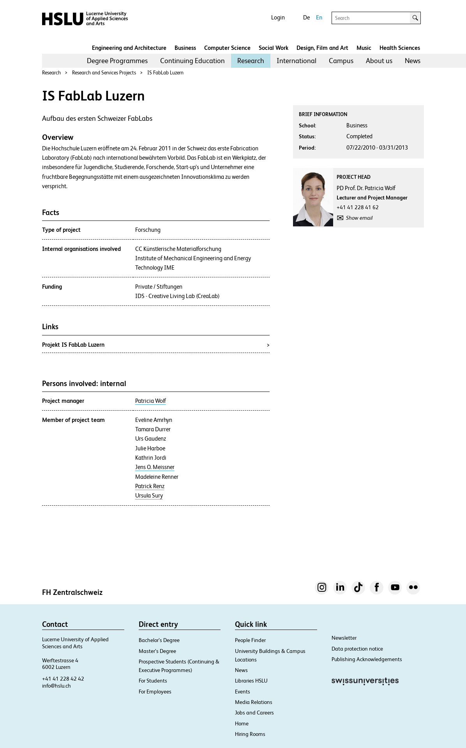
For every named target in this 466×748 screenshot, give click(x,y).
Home (242, 723)
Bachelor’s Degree (159, 640)
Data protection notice (357, 649)
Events (242, 691)
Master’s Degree (157, 651)
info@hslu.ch (56, 686)
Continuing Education (192, 60)
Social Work (273, 47)
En (319, 17)
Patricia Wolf (150, 401)
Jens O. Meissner (155, 467)
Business (185, 47)
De (306, 17)
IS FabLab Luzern (165, 73)
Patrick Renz (149, 486)
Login (278, 17)
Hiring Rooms (250, 734)
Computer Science (227, 47)
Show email (359, 218)
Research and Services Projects (104, 73)
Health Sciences (400, 47)
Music (364, 47)
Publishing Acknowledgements (367, 659)
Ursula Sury (149, 495)
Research (250, 60)
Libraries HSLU (251, 680)
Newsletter (344, 638)
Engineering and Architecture (129, 47)
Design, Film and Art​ (322, 47)
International (296, 60)
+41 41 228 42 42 (63, 679)
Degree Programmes (117, 60)
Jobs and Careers (254, 712)
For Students (153, 680)
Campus (341, 60)
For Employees (155, 691)
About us (379, 60)
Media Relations (253, 702)
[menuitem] (117, 61)
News (412, 60)
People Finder (250, 640)
